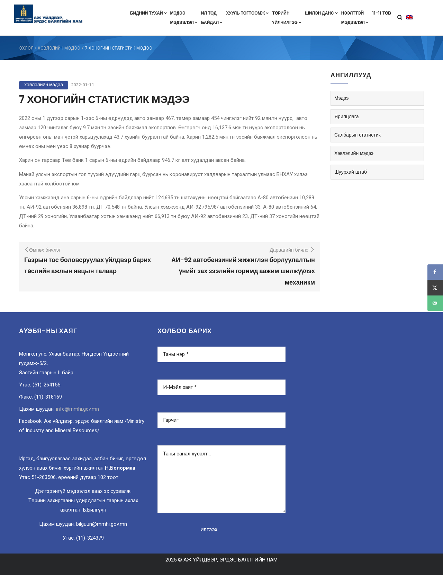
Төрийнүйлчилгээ (286, 17)
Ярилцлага (346, 116)
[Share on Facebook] (435, 272)
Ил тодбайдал (212, 17)
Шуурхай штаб (350, 171)
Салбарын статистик (357, 134)
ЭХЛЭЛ (26, 48)
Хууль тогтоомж (247, 13)
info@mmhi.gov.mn (77, 409)
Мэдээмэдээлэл (184, 17)
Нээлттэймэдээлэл (355, 17)
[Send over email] (435, 303)
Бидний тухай (148, 13)
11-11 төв (381, 13)
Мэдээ (341, 98)
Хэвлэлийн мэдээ (59, 48)
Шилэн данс (321, 13)
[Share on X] (435, 287)
